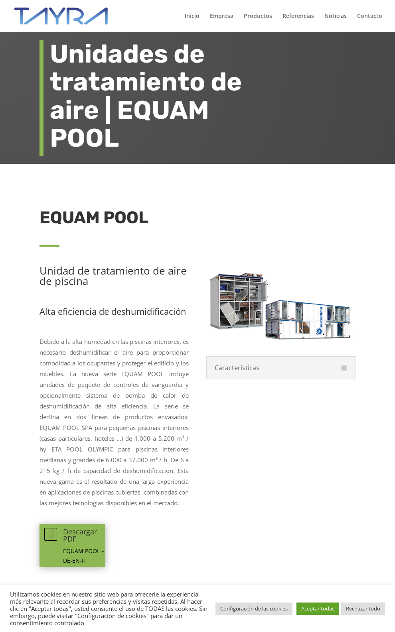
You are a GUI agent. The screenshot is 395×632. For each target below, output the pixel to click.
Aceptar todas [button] (317, 608)
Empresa (221, 16)
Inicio (192, 16)
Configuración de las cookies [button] (254, 608)
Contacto (369, 16)
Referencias (298, 16)
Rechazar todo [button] (363, 608)
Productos (258, 16)
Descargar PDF (80, 535)
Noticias (335, 16)
